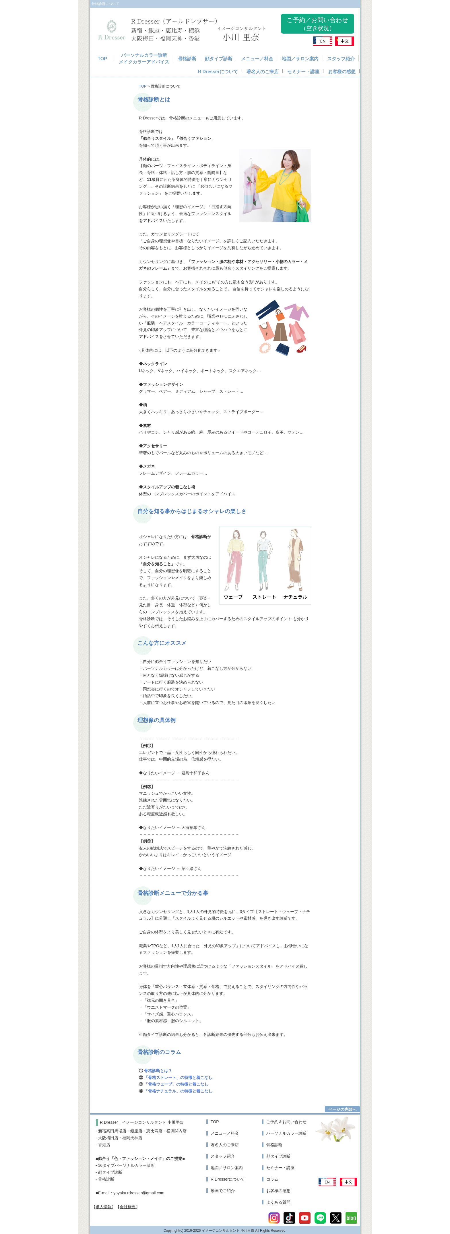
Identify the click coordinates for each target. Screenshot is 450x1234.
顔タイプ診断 (218, 58)
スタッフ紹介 (341, 58)
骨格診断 (187, 58)
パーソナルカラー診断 (286, 1133)
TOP (102, 58)
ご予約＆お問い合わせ (286, 1121)
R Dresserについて (218, 71)
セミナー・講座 (303, 71)
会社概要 (128, 1206)
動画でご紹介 (223, 1190)
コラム (272, 1179)
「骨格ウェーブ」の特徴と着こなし (176, 1084)
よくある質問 (278, 1202)
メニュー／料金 (257, 58)
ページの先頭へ (342, 1109)
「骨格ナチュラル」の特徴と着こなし (178, 1091)
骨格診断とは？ (158, 1070)
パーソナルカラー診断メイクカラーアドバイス (144, 59)
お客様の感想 (342, 71)
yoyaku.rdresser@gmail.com (138, 1193)
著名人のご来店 (263, 71)
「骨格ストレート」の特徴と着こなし (178, 1077)
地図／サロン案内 (300, 58)
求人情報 (104, 1206)
